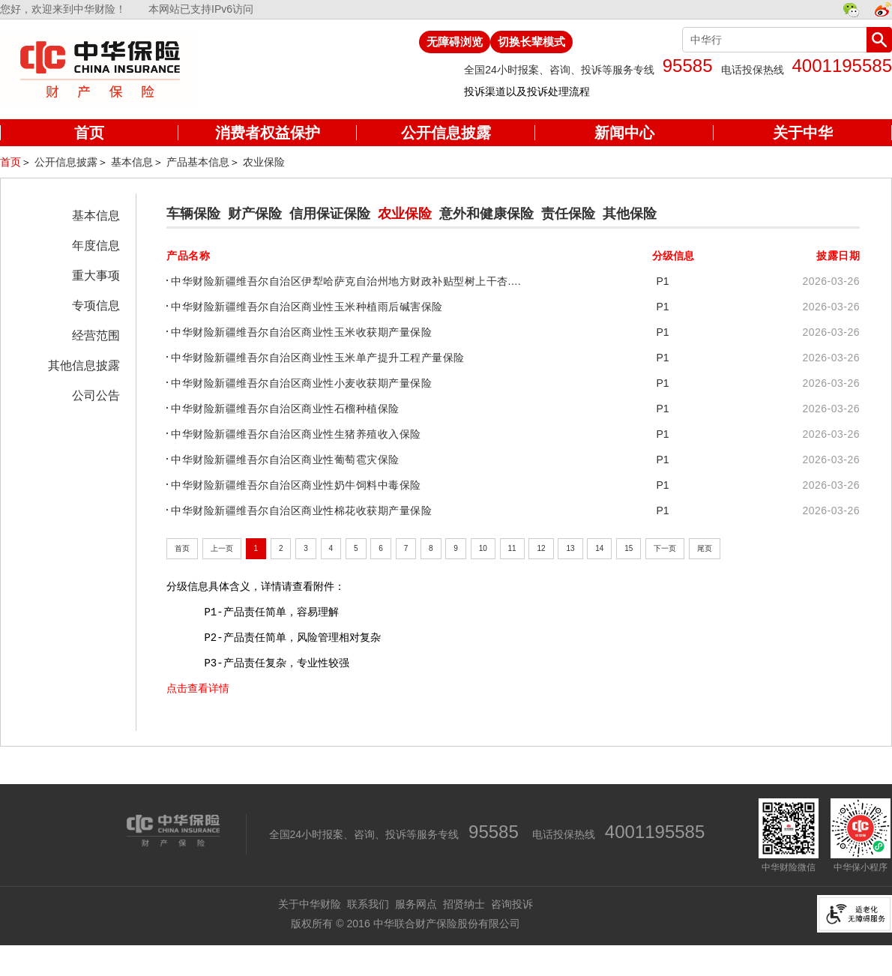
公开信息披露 (65, 162)
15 (628, 548)
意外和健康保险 (486, 213)
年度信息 (96, 245)
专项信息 (96, 305)
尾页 (704, 548)
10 (483, 548)
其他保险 (630, 213)
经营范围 (96, 335)
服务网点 (416, 904)
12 (541, 548)
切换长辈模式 (531, 41)
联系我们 (368, 904)
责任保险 (568, 213)
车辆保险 (193, 213)
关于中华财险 (309, 904)
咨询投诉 (512, 904)
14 (599, 548)
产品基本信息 (197, 162)
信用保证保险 (329, 213)
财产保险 (255, 213)
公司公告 (96, 395)
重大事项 (96, 275)
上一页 (222, 548)
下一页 (665, 548)
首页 (10, 162)
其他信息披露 (84, 365)
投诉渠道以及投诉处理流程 (527, 91)
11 (512, 548)
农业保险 (264, 162)
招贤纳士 (464, 904)
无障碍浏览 (455, 41)
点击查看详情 (197, 688)
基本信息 (132, 162)
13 (570, 548)
